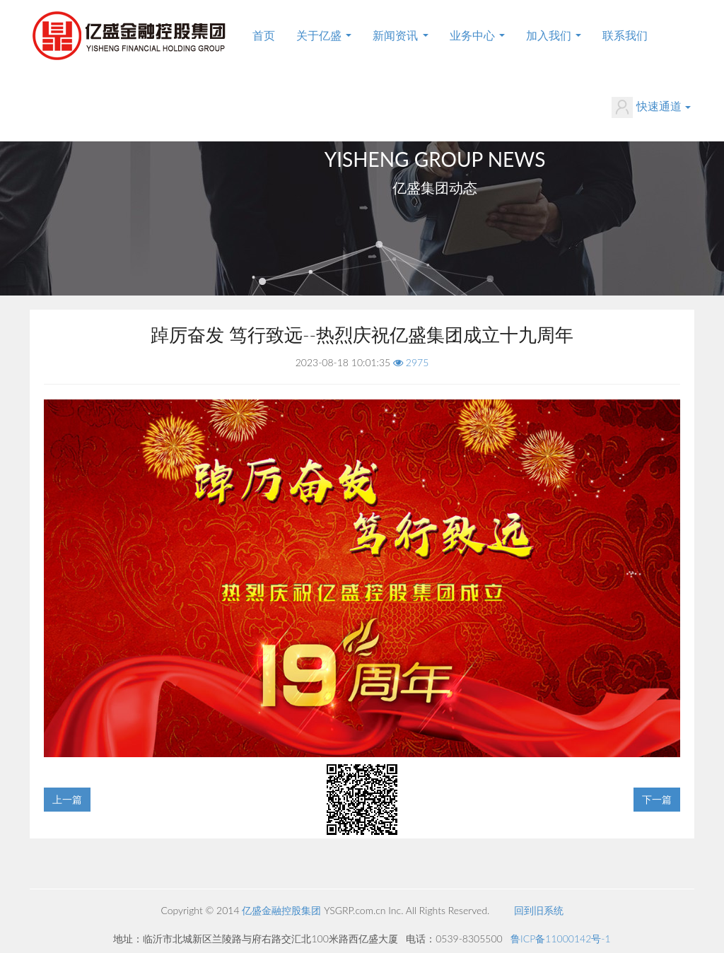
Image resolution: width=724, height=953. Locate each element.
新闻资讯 (400, 35)
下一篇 (657, 799)
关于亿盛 (323, 35)
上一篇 (67, 799)
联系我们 (625, 35)
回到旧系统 (539, 910)
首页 (263, 35)
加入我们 (553, 35)
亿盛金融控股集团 (281, 910)
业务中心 (477, 35)
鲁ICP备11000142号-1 (560, 938)
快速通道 (651, 107)
